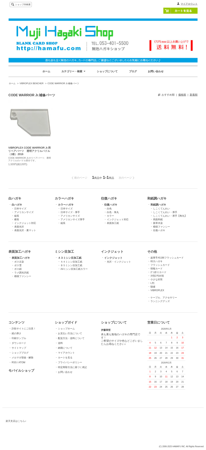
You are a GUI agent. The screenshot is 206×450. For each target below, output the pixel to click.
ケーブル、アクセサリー (163, 297)
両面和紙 (158, 219)
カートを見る (180, 11)
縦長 (16, 215)
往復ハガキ (110, 204)
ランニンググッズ (160, 301)
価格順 (182, 94)
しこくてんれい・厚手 (165, 212)
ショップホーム (66, 328)
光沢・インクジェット (119, 261)
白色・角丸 (113, 212)
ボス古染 (19, 261)
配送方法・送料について (71, 338)
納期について (65, 348)
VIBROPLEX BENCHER (31, 83)
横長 (16, 219)
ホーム (46, 71)
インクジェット (113, 257)
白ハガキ (17, 204)
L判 (152, 283)
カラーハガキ (66, 204)
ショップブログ (20, 352)
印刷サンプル (19, 338)
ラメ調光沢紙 (21, 272)
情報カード (156, 268)
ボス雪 (18, 265)
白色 (109, 208)
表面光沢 (19, 226)
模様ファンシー (161, 226)
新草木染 (158, 223)
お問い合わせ (156, 71)
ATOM (22, 362)
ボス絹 (18, 269)
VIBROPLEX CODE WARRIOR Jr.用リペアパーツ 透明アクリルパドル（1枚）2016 (29, 151)
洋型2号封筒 (157, 275)
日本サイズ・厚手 (70, 212)
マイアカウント (189, 3)
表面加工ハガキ (21, 257)
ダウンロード (19, 343)
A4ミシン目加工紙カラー (74, 269)
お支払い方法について (70, 333)
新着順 (194, 94)
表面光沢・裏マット (25, 230)
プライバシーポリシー (70, 362)
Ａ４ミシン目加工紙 (71, 261)
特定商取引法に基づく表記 (72, 367)
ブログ (133, 71)
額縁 (152, 286)
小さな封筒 (156, 279)
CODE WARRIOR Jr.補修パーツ (63, 83)
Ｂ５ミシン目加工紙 (71, 265)
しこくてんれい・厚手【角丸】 (170, 215)
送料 (60, 343)
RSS (14, 362)
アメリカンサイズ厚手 (73, 219)
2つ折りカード (158, 272)
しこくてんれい (161, 208)
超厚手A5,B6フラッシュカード (167, 257)
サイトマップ (19, 348)
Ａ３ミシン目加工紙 (69, 257)
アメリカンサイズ (24, 212)
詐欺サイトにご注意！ (24, 328)
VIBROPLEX (157, 290)
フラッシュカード (160, 265)
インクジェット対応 (25, 223)
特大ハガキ (156, 261)
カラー (110, 215)
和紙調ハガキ (158, 204)
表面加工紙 (113, 223)
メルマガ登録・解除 (22, 357)
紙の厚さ (16, 333)
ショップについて (107, 71)
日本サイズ (20, 208)
